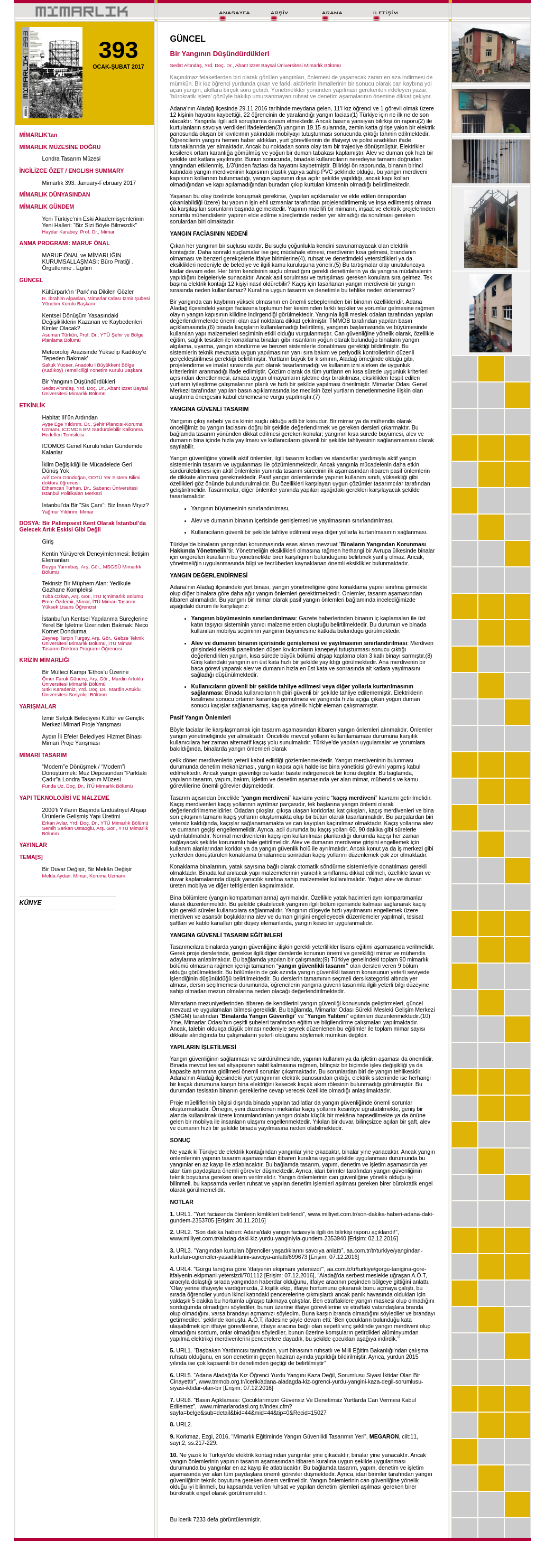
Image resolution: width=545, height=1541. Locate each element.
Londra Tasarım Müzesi (71, 158)
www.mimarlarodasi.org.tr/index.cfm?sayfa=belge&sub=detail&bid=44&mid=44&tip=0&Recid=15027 (248, 1409)
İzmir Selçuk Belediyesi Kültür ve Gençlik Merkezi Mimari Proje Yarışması (93, 721)
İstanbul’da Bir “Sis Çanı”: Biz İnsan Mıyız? (95, 505)
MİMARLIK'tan (39, 135)
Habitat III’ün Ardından (70, 417)
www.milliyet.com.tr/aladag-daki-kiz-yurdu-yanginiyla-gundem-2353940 (258, 1238)
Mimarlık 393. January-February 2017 (89, 183)
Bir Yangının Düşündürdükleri (78, 381)
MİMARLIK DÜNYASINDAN (55, 194)
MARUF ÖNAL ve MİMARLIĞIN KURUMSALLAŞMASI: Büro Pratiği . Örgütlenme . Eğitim (88, 261)
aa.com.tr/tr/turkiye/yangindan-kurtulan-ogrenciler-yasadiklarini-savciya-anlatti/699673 (296, 1253)
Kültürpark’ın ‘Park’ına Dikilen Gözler (88, 291)
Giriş (48, 541)
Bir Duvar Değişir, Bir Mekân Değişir (87, 869)
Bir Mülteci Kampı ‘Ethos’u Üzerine (85, 672)
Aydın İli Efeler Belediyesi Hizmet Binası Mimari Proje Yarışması (92, 739)
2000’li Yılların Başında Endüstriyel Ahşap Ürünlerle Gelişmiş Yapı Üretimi (94, 813)
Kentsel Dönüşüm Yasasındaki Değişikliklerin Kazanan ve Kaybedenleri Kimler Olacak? (92, 321)
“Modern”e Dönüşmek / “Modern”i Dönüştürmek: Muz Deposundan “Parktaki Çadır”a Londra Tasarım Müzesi (94, 772)
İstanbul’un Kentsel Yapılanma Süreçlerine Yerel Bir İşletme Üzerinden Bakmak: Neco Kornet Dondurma (95, 624)
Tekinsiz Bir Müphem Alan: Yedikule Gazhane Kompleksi (86, 586)
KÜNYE (31, 903)
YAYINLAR (34, 845)
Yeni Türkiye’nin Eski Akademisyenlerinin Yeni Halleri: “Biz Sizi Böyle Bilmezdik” (93, 222)
